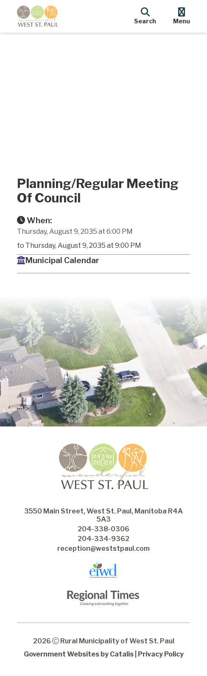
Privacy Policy (161, 654)
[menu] (181, 14)
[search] (145, 14)
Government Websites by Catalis (79, 654)
